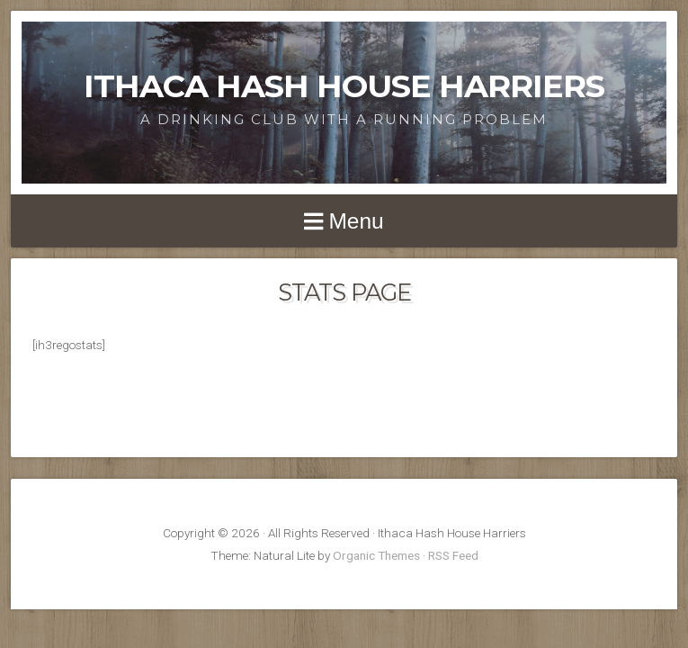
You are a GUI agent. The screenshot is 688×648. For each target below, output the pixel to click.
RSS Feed (453, 555)
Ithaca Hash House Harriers (344, 86)
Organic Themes (376, 555)
